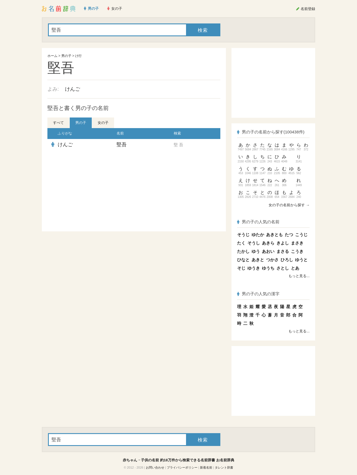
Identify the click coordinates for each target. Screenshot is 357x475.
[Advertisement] (89, 191)
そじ (241, 268)
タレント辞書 (224, 467)
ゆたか (258, 234)
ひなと (243, 259)
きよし (282, 243)
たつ (289, 234)
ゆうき (253, 268)
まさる (282, 251)
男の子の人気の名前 (258, 221)
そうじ (243, 234)
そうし (253, 243)
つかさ (272, 259)
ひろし (287, 259)
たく (241, 243)
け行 (78, 56)
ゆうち (268, 268)
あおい (268, 251)
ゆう (256, 251)
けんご (72, 89)
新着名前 (206, 467)
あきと (258, 259)
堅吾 (122, 144)
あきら (268, 243)
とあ (295, 268)
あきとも (274, 234)
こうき (297, 251)
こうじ (301, 234)
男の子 (66, 56)
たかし (243, 251)
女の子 (103, 123)
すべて (58, 123)
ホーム (52, 56)
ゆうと (301, 259)
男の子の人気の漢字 (258, 293)
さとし (282, 268)
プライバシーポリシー (182, 467)
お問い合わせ (155, 467)
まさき (297, 243)
